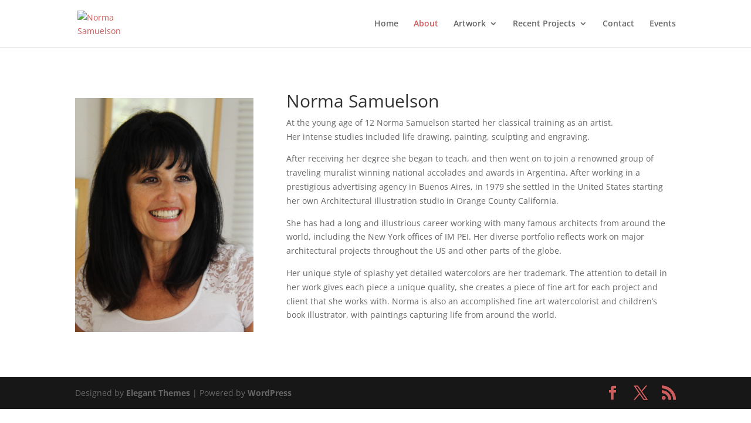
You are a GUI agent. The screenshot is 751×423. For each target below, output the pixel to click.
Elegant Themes (158, 392)
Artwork (470, 24)
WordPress (270, 392)
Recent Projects (544, 24)
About (426, 24)
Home (386, 24)
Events (662, 24)
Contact (618, 24)
